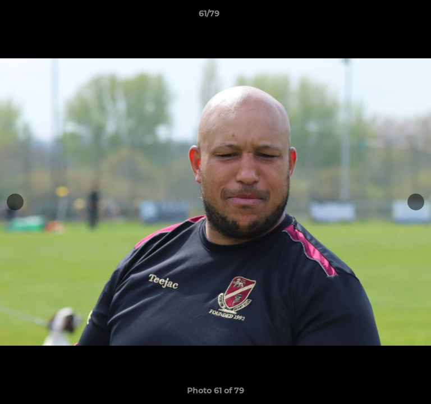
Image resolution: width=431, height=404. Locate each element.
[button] (390, 16)
